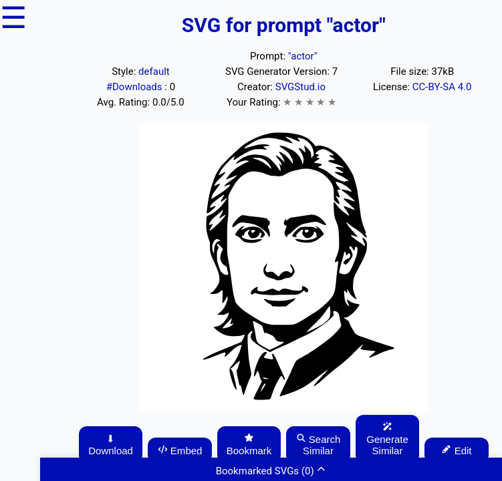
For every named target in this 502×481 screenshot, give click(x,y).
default (154, 71)
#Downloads (135, 87)
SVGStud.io (300, 87)
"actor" (303, 56)
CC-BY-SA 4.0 (442, 87)
